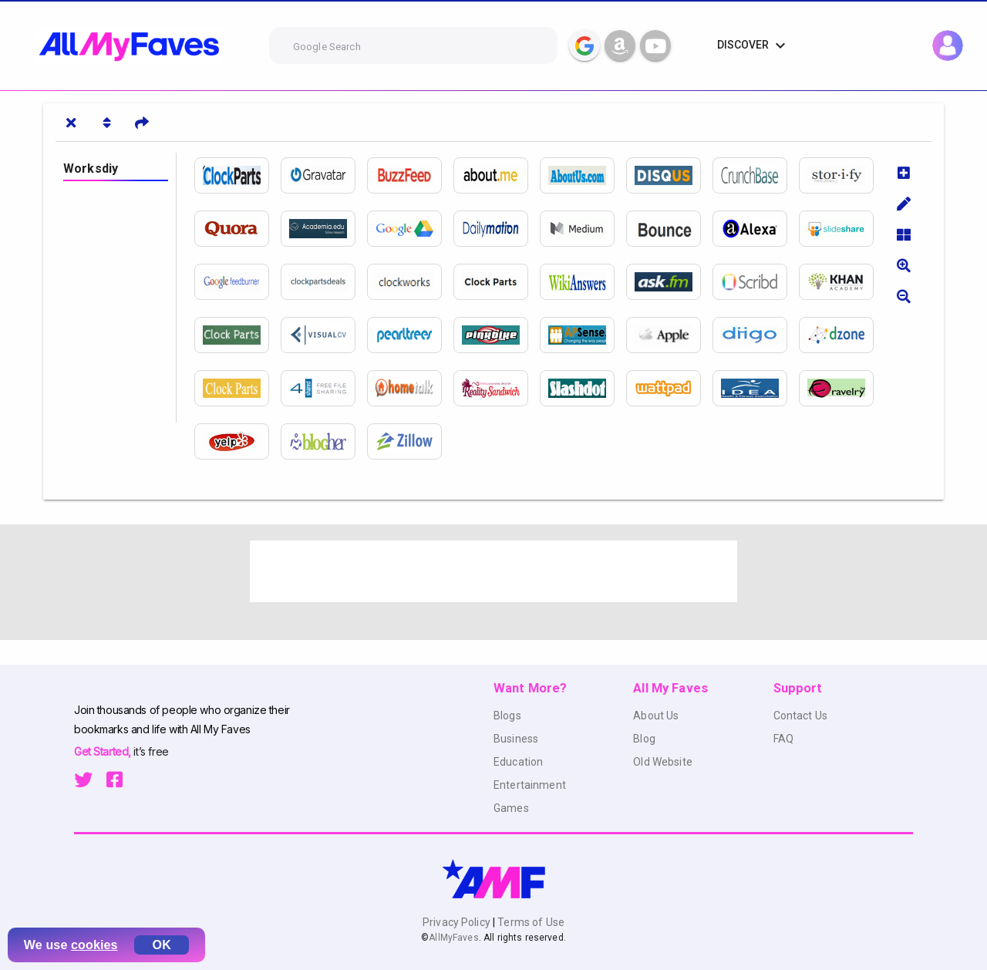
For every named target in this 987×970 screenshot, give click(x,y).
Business (516, 739)
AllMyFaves (453, 937)
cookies (94, 944)
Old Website (662, 762)
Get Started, (103, 751)
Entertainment (530, 785)
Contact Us (800, 715)
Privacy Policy (458, 922)
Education (518, 762)
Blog (644, 739)
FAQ (783, 739)
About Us (656, 715)
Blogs (507, 715)
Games (511, 808)
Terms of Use (529, 922)
